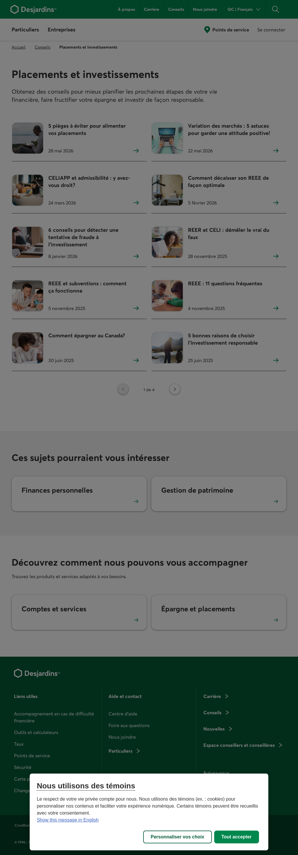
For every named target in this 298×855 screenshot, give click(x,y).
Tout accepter (236, 836)
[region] (149, 812)
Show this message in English (68, 819)
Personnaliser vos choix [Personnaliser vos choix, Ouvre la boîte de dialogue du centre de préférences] (177, 836)
